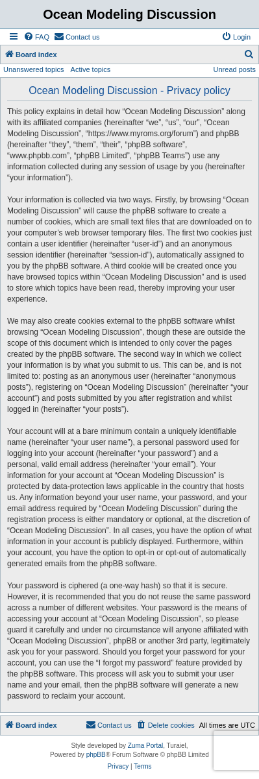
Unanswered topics (33, 69)
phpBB (96, 754)
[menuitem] (36, 37)
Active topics (91, 69)
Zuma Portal (145, 745)
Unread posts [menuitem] (235, 69)
